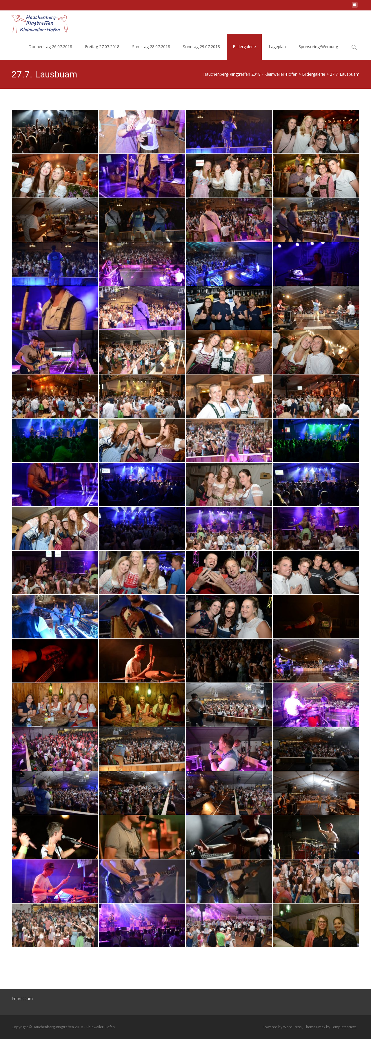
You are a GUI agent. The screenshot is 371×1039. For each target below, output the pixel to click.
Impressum (22, 998)
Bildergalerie (244, 46)
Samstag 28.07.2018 (151, 46)
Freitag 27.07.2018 (102, 46)
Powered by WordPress (282, 1026)
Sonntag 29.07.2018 (201, 46)
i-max (321, 1026)
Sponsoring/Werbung (318, 46)
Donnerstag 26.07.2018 (50, 46)
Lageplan (277, 46)
